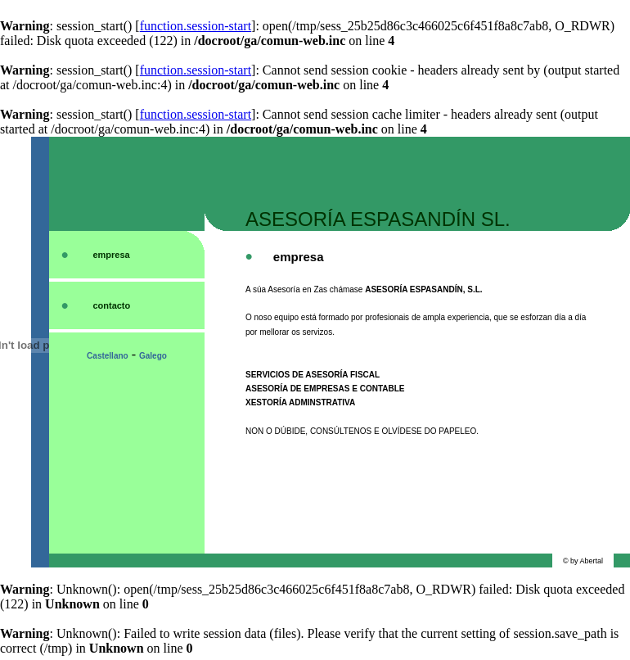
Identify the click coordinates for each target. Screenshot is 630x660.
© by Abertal (583, 561)
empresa (110, 255)
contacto (111, 305)
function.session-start (195, 26)
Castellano (107, 355)
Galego (153, 355)
